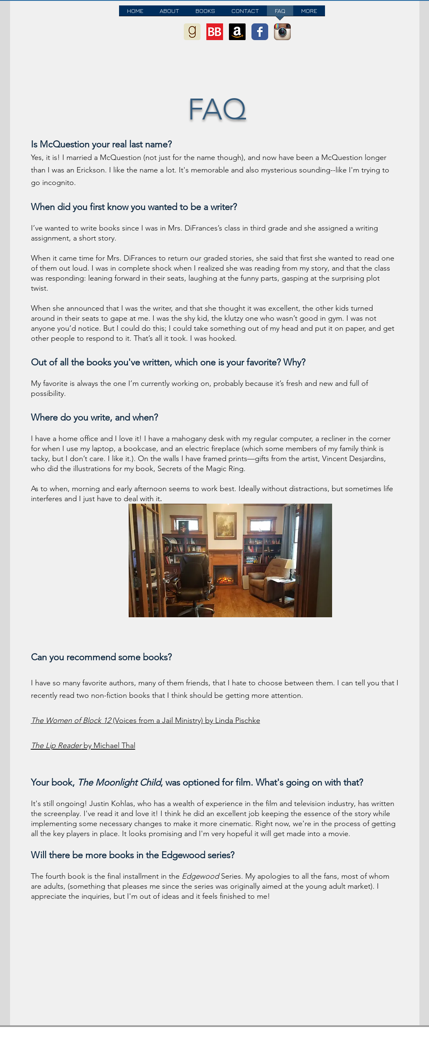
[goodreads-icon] (192, 31)
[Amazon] (237, 31)
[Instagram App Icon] (282, 31)
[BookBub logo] (214, 31)
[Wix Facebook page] (259, 31)
